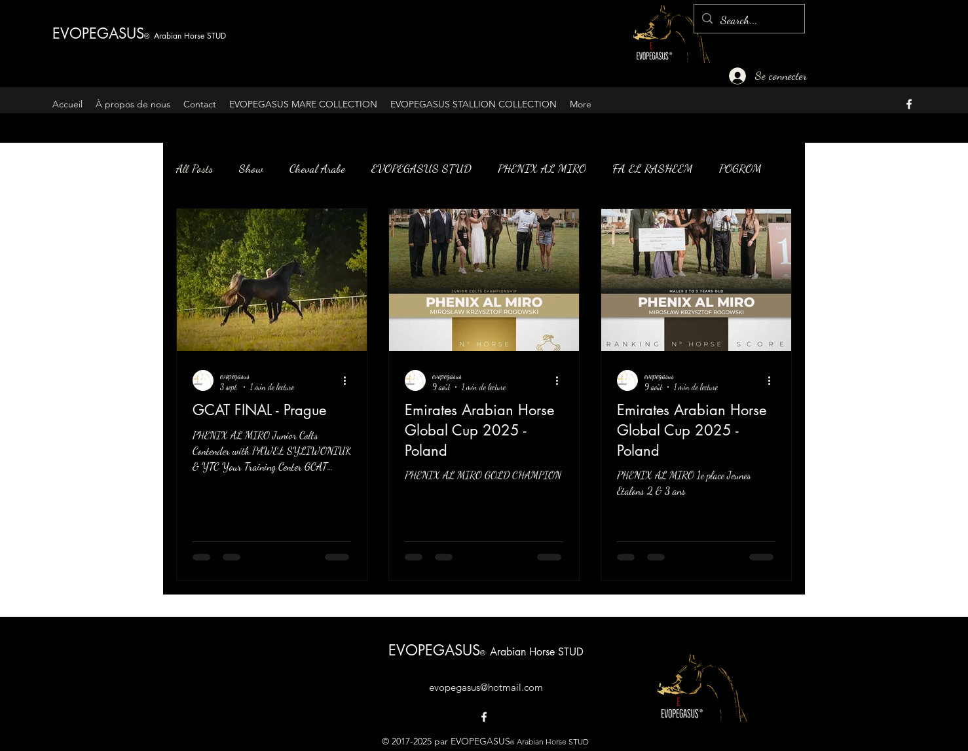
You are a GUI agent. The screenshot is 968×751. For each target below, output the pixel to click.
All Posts (194, 168)
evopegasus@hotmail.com (486, 687)
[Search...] (748, 20)
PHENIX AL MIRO (542, 168)
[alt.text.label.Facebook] (909, 104)
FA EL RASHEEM (652, 168)
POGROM (740, 168)
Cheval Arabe (317, 168)
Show (251, 168)
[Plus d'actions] (349, 380)
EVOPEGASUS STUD (421, 168)
